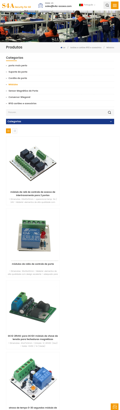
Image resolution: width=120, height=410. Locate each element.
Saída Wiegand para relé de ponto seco (88, 332)
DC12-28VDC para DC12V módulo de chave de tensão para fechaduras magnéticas (32, 263)
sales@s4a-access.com (58, 6)
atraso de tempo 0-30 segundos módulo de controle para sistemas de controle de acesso (88, 263)
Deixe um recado (114, 406)
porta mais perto (18, 65)
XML (84, 401)
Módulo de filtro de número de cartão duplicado (32, 333)
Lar (63, 47)
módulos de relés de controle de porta (88, 191)
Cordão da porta (18, 78)
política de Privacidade (99, 401)
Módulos (110, 47)
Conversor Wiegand (19, 97)
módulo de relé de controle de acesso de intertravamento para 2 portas (32, 192)
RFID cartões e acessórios (22, 103)
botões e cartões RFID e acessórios (85, 47)
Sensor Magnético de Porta (23, 91)
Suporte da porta (18, 72)
